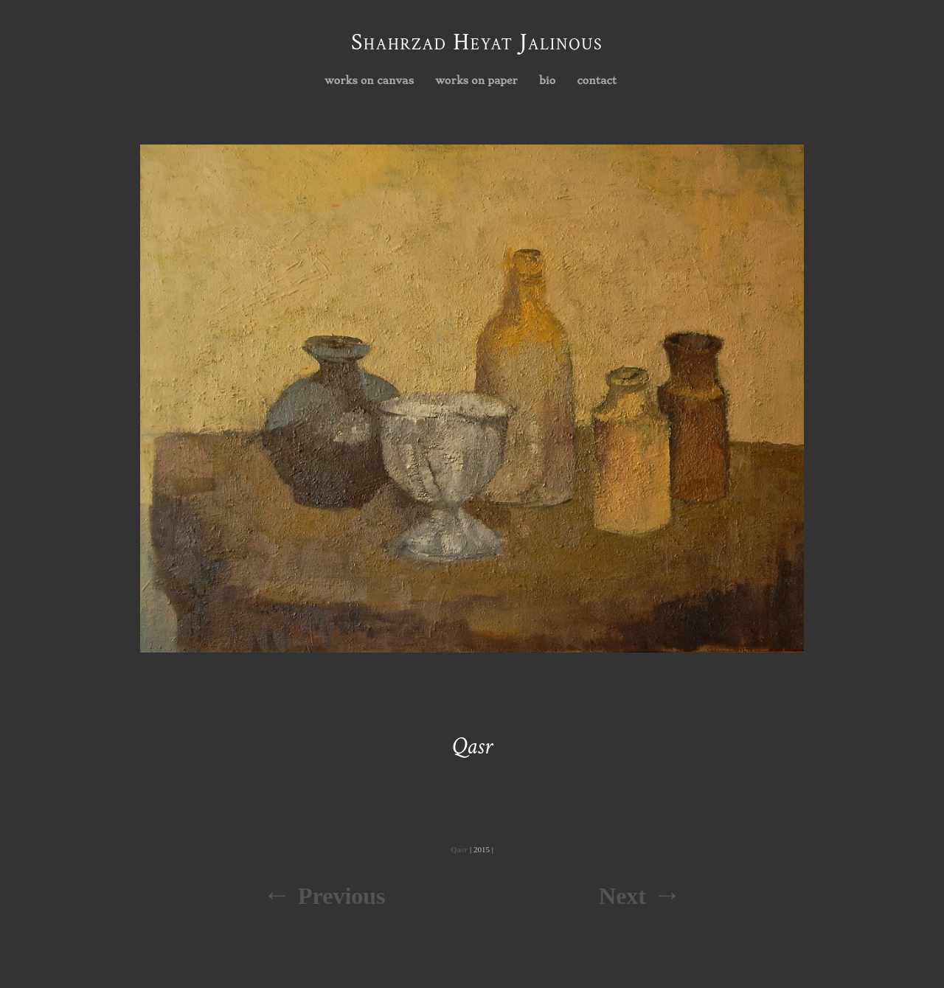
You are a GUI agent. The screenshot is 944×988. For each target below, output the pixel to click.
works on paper (473, 81)
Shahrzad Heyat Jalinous (477, 42)
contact (597, 80)
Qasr (459, 849)
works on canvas (365, 81)
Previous (342, 896)
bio (547, 80)
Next (622, 896)
